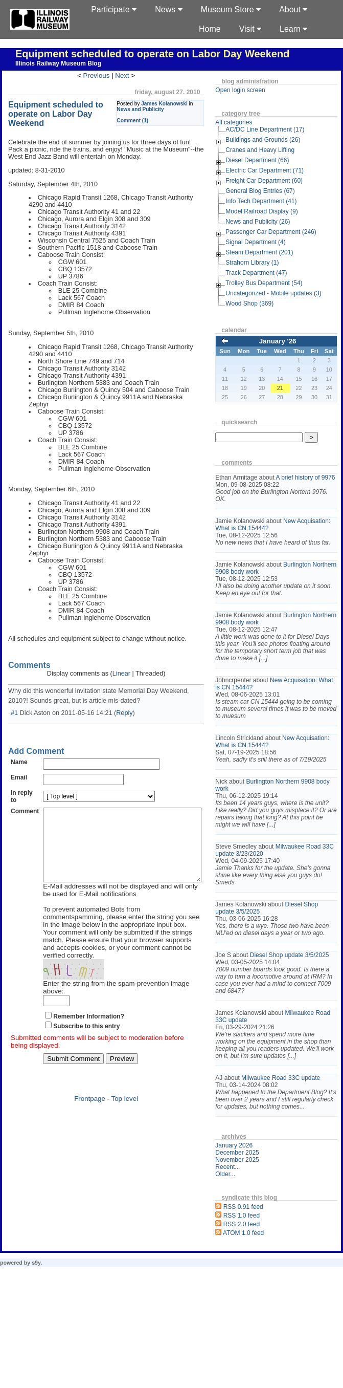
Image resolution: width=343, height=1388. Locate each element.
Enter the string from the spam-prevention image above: (127, 977)
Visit (250, 29)
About (293, 9)
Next (130, 75)
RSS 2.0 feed (257, 1281)
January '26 (285, 341)
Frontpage (97, 1084)
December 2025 (253, 1209)
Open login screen (256, 90)
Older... (241, 1231)
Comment (25, 796)
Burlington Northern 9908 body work (279, 582)
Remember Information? (88, 1002)
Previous (104, 75)
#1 (14, 698)
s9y (36, 1320)
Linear (129, 659)
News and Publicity (155, 109)
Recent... (243, 1224)
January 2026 (249, 1202)
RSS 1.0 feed (257, 1272)
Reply (124, 698)
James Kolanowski (180, 103)
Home (210, 29)
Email (19, 763)
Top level (132, 1084)
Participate (113, 9)
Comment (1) (148, 120)
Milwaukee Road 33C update (296, 1128)
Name (19, 747)
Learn (293, 29)
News (168, 9)
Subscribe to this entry (86, 1011)
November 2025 (253, 1217)
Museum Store (231, 9)
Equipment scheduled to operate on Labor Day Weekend (152, 53)
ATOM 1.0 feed (259, 1290)
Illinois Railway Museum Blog (58, 63)
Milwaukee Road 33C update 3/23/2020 (283, 879)
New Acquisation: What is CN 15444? (275, 532)
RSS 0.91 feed (259, 1264)
